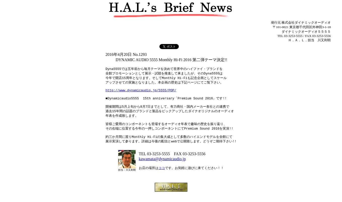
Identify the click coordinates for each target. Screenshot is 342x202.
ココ (161, 176)
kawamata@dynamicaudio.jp (162, 167)
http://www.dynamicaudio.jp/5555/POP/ (141, 92)
